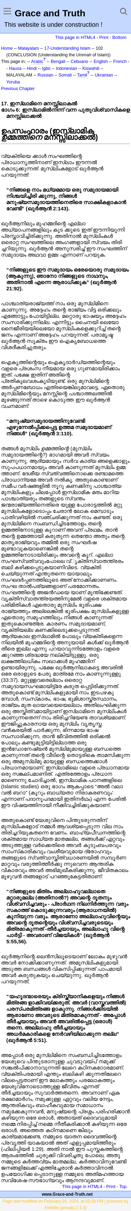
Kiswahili (90, 68)
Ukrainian (104, 75)
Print (103, 37)
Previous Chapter (18, 88)
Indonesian (66, 68)
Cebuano (79, 61)
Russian (45, 75)
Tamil (82, 75)
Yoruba (13, 82)
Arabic (37, 61)
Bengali (58, 61)
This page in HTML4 (75, 37)
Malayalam (28, 48)
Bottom (119, 37)
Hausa (15, 68)
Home (7, 48)
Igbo (46, 68)
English (101, 61)
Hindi (32, 68)
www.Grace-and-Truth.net (67, 1194)
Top (122, 1186)
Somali (65, 75)
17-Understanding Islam (67, 48)
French (120, 61)
